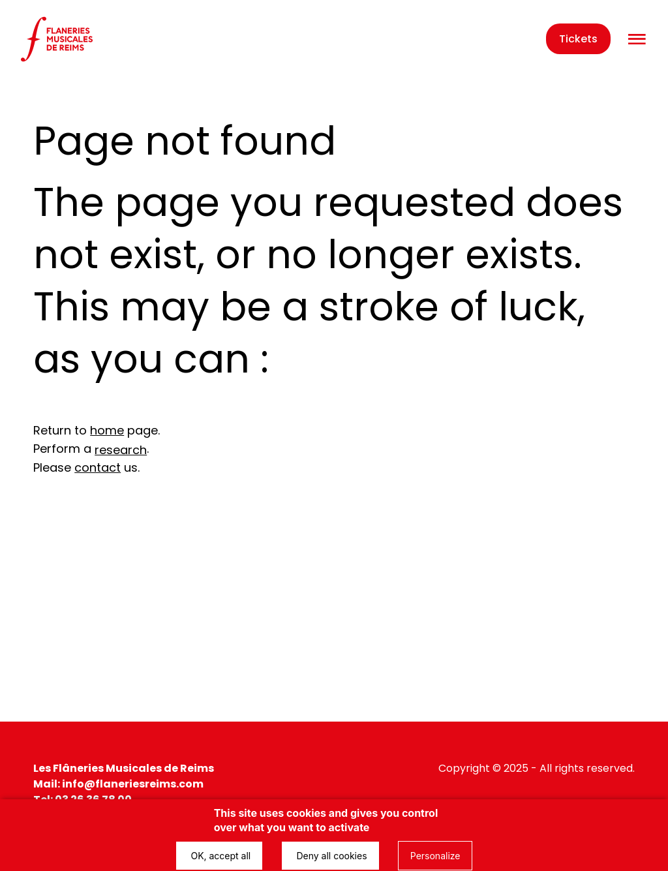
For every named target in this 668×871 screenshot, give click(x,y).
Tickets (578, 38)
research (121, 450)
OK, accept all (219, 855)
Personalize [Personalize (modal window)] (435, 855)
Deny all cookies (330, 855)
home (107, 430)
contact (97, 467)
